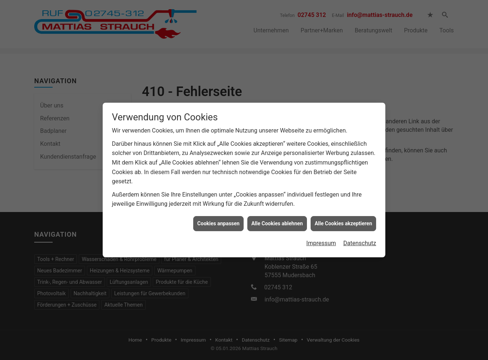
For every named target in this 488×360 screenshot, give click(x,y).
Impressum (321, 242)
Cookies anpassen (218, 222)
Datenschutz (359, 242)
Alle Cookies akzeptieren (343, 222)
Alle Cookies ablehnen (277, 222)
